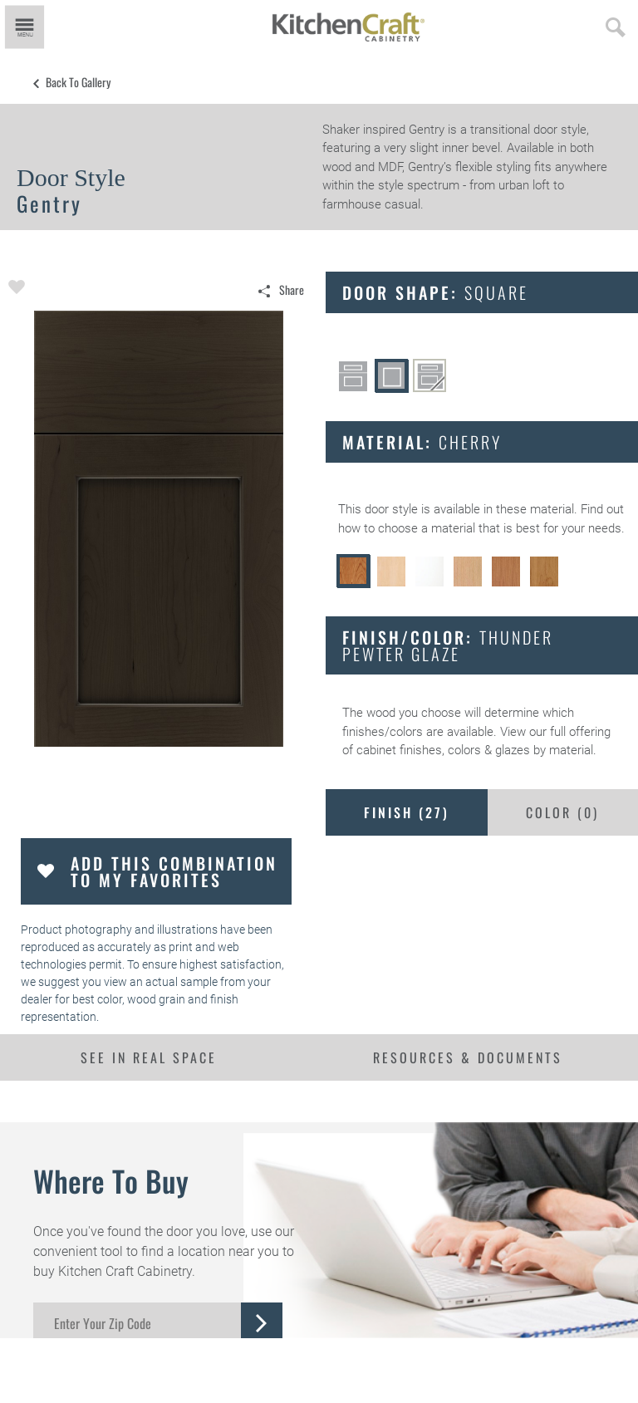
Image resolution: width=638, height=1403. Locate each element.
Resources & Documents (467, 1057)
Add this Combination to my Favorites (174, 871)
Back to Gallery (78, 82)
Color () (562, 812)
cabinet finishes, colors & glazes (443, 750)
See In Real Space (149, 1057)
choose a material (426, 528)
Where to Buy (111, 1180)
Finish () (406, 812)
